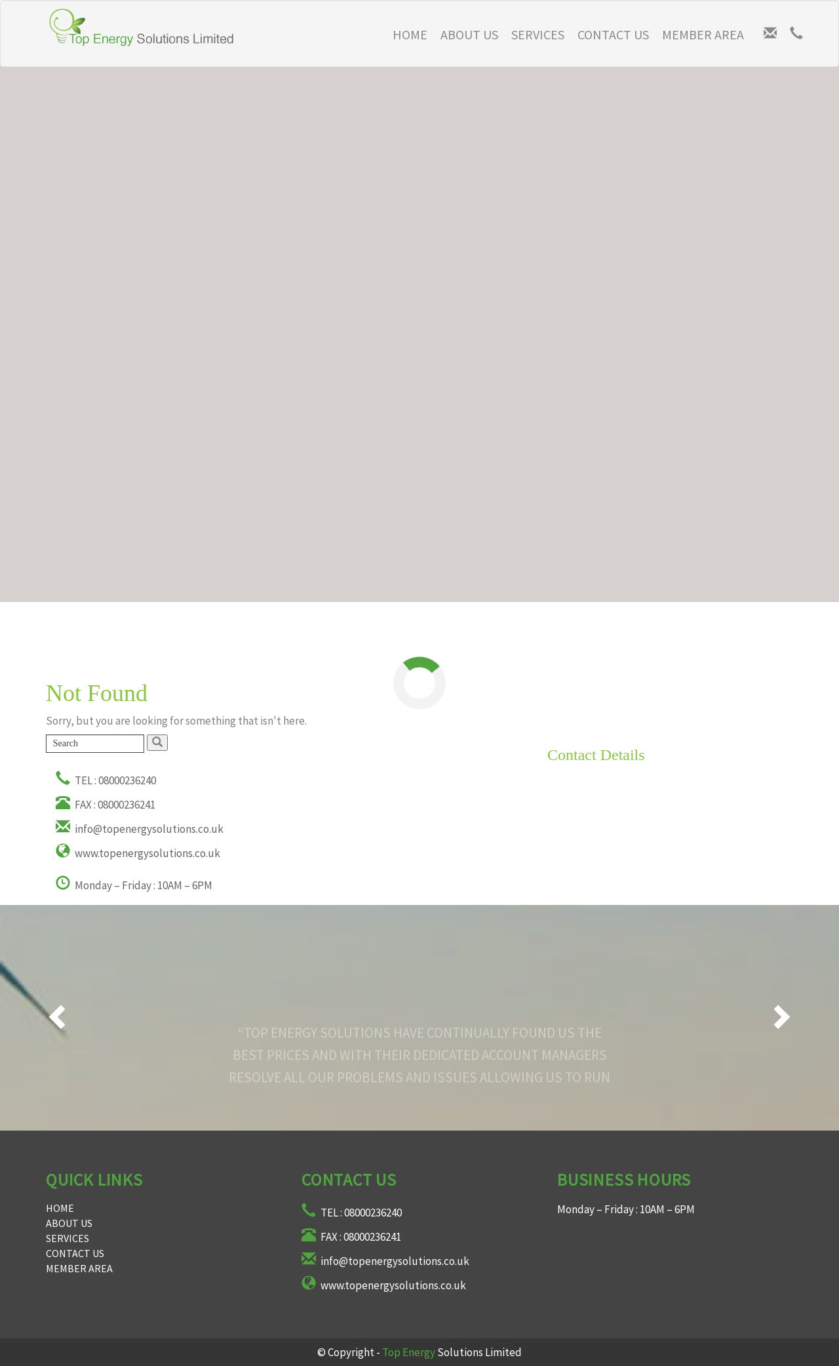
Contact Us (613, 34)
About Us (469, 34)
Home (60, 1208)
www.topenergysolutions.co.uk (138, 853)
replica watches (594, 1230)
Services (537, 34)
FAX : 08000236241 (105, 804)
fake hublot (585, 1272)
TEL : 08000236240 (106, 780)
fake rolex (580, 1251)
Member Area (703, 34)
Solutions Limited (452, 1352)
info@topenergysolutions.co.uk (140, 829)
